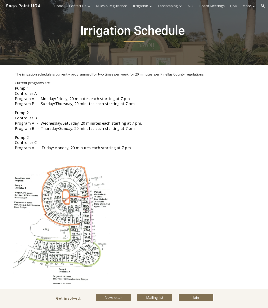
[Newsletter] (113, 297)
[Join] (196, 297)
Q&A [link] (233, 6)
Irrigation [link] (140, 6)
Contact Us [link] (77, 6)
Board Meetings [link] (212, 6)
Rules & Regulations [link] (112, 6)
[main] (134, 32)
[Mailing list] (154, 297)
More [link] (246, 6)
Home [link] (59, 6)
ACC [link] (191, 6)
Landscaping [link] (168, 6)
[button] (263, 6)
